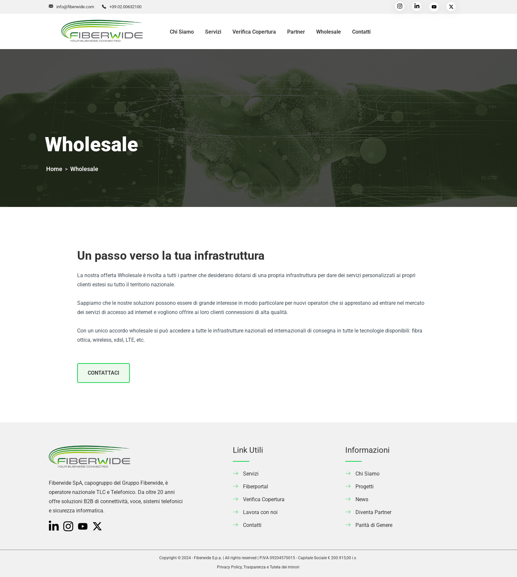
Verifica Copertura (254, 32)
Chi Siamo (182, 32)
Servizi (213, 32)
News (361, 499)
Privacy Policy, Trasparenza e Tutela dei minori (258, 567)
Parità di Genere (373, 525)
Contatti (361, 32)
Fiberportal (255, 486)
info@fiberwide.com (75, 6)
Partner (296, 32)
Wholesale (328, 32)
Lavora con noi (260, 512)
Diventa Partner (373, 512)
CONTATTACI (103, 373)
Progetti (364, 486)
